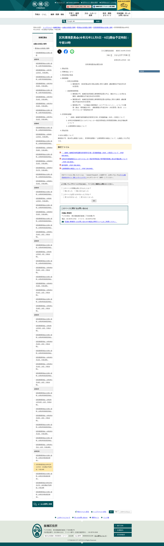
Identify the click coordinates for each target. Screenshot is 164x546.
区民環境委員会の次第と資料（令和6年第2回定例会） (44, 156)
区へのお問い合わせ (81, 517)
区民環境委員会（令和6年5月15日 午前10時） (44, 162)
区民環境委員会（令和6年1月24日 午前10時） (44, 182)
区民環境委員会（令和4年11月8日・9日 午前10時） (44, 254)
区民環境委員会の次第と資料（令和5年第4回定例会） (44, 193)
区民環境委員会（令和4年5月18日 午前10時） (44, 285)
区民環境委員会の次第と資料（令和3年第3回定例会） (44, 336)
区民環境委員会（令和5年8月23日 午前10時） (44, 213)
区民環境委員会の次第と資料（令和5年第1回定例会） (44, 226)
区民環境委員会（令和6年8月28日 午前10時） (44, 149)
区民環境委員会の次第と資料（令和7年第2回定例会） (44, 91)
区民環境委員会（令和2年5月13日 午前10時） (44, 433)
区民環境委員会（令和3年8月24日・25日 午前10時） (44, 344)
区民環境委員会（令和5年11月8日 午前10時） (44, 200)
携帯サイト (95, 517)
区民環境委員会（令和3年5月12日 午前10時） (44, 359)
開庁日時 (120, 526)
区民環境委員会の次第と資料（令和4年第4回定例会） (44, 246)
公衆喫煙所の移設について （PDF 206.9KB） (78, 168)
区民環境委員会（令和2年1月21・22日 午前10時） (44, 446)
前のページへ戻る (83, 511)
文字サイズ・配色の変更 (90, 2)
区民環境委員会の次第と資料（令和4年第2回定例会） (44, 278)
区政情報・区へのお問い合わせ (123, 14)
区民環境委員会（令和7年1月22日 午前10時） (44, 118)
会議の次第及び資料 (69, 27)
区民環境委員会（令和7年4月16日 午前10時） (44, 105)
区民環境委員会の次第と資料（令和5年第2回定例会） (44, 220)
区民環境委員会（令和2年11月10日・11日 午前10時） (44, 402)
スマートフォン (125, 512)
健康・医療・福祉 (57, 14)
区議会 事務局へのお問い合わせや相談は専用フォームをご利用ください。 (91, 222)
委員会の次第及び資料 (84, 27)
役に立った (69, 191)
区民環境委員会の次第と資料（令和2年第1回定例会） (44, 439)
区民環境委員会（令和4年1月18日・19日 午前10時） (44, 308)
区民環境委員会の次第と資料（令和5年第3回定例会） (44, 206)
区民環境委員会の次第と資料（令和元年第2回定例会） (44, 494)
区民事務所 (121, 535)
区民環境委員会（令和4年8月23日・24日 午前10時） (44, 270)
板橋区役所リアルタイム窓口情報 (105, 6)
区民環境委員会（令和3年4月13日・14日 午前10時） (44, 366)
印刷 (108, 55)
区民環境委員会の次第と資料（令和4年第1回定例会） (44, 300)
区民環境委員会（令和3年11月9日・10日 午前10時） (44, 328)
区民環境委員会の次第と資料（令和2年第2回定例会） (44, 426)
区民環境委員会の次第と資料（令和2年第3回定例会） (44, 410)
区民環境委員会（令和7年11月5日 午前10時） (44, 71)
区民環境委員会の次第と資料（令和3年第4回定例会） (44, 320)
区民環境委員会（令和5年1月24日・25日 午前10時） (44, 234)
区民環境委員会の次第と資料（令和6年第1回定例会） (44, 176)
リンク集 (106, 517)
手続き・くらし (41, 14)
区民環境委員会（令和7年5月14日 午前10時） (44, 98)
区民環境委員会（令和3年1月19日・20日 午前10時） (44, 382)
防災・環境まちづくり (107, 14)
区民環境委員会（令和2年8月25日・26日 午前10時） (44, 418)
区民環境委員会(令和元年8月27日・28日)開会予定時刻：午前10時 (44, 485)
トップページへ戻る (99, 511)
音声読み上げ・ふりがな (108, 2)
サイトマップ (60, 2)
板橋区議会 (57, 27)
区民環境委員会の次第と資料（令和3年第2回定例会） (44, 352)
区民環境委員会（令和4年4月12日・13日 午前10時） (44, 292)
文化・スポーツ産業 (90, 14)
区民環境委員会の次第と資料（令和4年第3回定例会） (44, 262)
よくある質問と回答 (45, 504)
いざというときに (80, 6)
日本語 (142, 71)
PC (116, 512)
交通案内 (120, 530)
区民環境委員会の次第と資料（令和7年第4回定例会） (44, 65)
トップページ (47, 27)
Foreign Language (73, 2)
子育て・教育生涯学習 (74, 14)
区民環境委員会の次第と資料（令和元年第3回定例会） (44, 476)
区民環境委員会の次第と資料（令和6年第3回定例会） (44, 142)
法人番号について (100, 536)
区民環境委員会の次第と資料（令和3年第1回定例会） (44, 374)
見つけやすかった (71, 197)
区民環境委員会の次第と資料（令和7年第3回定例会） (44, 78)
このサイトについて (63, 517)
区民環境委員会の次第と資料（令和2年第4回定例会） (44, 394)
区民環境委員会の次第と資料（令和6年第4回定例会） (44, 129)
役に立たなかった (82, 191)
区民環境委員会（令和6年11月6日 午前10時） (44, 136)
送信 (94, 201)
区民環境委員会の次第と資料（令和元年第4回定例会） (44, 458)
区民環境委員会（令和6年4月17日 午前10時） (44, 169)
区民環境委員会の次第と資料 (102, 27)
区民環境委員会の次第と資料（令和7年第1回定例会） (44, 111)
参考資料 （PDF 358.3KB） (71, 165)
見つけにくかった (87, 197)
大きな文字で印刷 (121, 55)
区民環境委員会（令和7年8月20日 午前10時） (44, 85)
